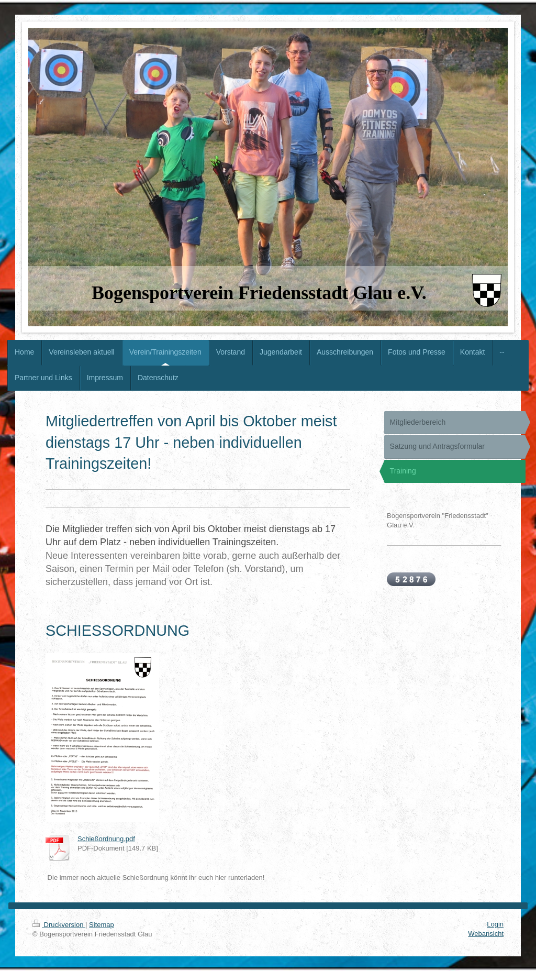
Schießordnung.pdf (106, 839)
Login (495, 924)
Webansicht (486, 933)
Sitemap (101, 925)
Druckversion (58, 925)
